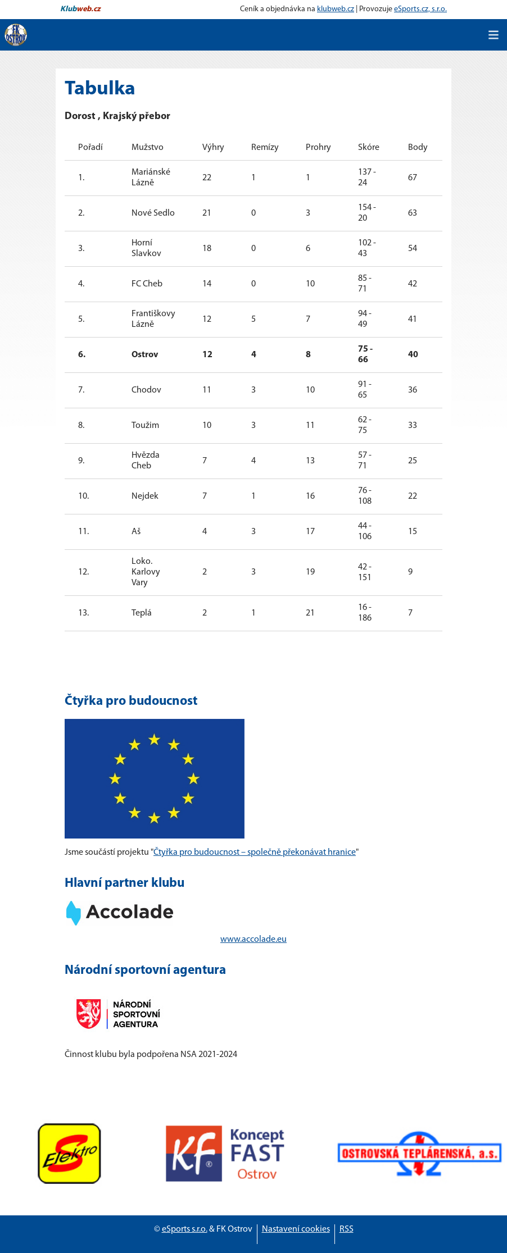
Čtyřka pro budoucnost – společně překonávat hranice (254, 852)
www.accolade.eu (253, 939)
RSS (346, 1229)
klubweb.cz (335, 9)
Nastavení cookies (296, 1229)
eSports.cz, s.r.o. (420, 9)
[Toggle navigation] (494, 35)
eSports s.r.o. (184, 1229)
